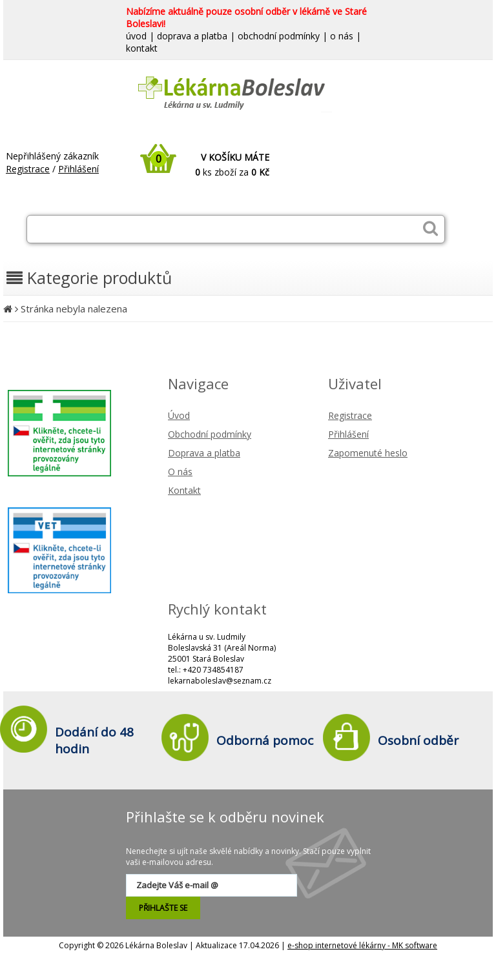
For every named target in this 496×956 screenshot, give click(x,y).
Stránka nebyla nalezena (74, 308)
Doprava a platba (204, 453)
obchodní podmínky (279, 36)
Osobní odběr (418, 740)
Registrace (28, 169)
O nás (180, 471)
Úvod (179, 415)
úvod (136, 36)
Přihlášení (78, 169)
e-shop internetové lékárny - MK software (362, 945)
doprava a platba (192, 36)
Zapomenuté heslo (368, 453)
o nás (341, 36)
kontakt (142, 48)
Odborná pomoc (264, 740)
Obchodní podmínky (209, 434)
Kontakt (184, 490)
